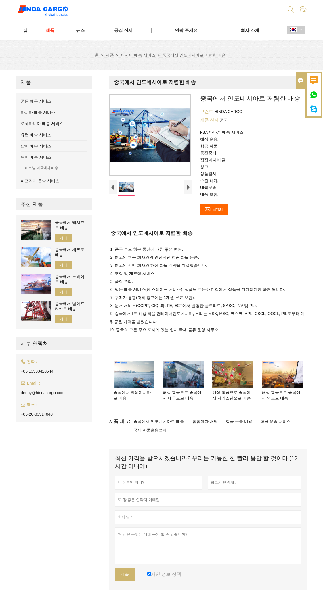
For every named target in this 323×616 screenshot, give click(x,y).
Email (214, 209)
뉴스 (80, 30)
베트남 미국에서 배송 (41, 168)
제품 (50, 30)
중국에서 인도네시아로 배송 (158, 421)
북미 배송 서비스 (36, 157)
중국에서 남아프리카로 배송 (69, 306)
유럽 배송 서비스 (36, 135)
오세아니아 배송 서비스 (42, 123)
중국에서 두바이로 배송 (69, 279)
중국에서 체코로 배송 (69, 252)
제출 (125, 574)
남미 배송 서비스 (36, 146)
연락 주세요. (187, 30)
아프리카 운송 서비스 (40, 181)
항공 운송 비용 (239, 421)
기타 (63, 238)
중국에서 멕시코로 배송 (69, 225)
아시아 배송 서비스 (138, 55)
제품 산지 (210, 120)
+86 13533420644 (37, 371)
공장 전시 (123, 30)
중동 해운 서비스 (36, 101)
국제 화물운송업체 (150, 430)
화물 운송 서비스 (275, 421)
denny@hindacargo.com (42, 392)
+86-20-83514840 (37, 414)
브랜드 (207, 111)
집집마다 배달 (205, 421)
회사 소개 (250, 30)
